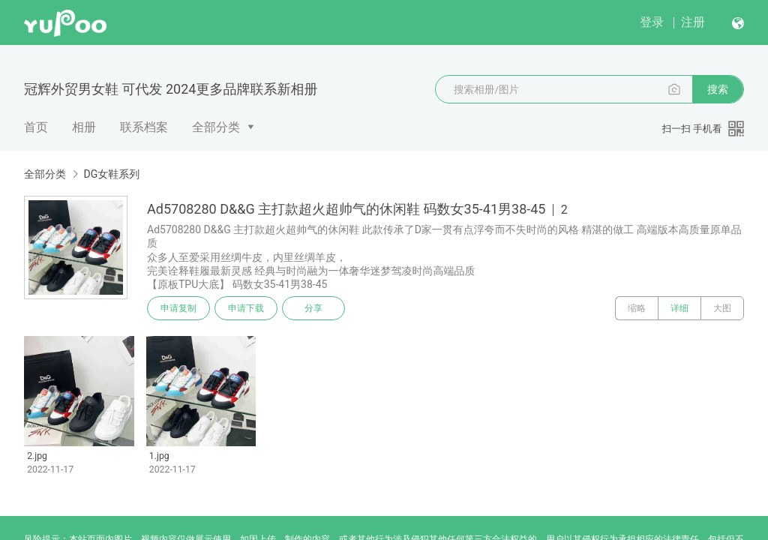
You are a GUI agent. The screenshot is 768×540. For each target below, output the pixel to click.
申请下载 (246, 308)
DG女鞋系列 (111, 174)
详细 (679, 308)
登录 (652, 22)
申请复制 (178, 308)
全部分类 (216, 127)
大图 (722, 308)
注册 (693, 22)
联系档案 (144, 127)
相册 (84, 127)
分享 (313, 308)
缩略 (637, 308)
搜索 (717, 89)
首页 (36, 127)
